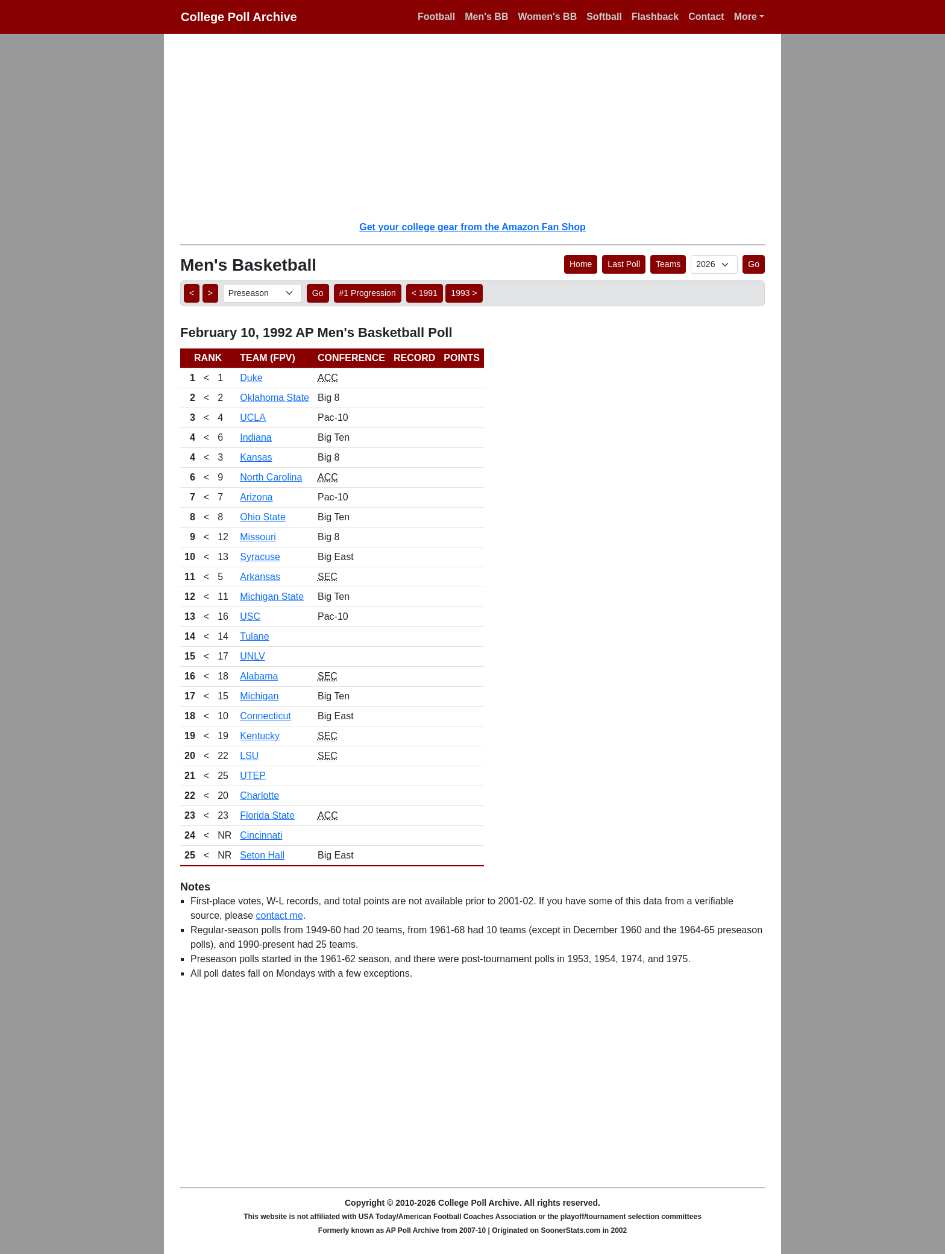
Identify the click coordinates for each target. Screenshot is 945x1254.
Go (753, 264)
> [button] (210, 293)
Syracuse (260, 557)
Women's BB (547, 16)
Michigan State (272, 596)
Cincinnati (261, 835)
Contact (706, 16)
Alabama (259, 676)
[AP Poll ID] (714, 264)
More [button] (745, 16)
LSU (249, 756)
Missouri (258, 537)
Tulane (254, 636)
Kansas (256, 457)
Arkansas (260, 577)
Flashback (655, 16)
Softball (604, 16)
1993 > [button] (464, 293)
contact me (279, 915)
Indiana (256, 437)
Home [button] (581, 264)
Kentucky (260, 736)
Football (436, 16)
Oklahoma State (274, 397)
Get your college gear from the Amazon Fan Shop (472, 227)
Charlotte (259, 795)
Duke (251, 378)
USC (250, 616)
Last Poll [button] (624, 264)
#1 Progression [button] (367, 293)
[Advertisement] (479, 126)
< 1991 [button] (425, 293)
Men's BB (486, 16)
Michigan (259, 696)
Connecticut (265, 716)
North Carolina (271, 477)
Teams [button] (668, 264)
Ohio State (263, 517)
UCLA (253, 417)
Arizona (256, 497)
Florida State (267, 815)
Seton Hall (262, 855)
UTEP (253, 775)
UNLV (252, 656)
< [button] (191, 293)
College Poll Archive (239, 17)
